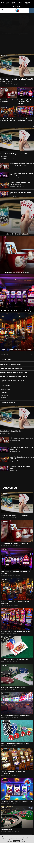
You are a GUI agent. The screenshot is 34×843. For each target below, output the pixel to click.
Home (2, 2)
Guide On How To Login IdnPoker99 (16, 70)
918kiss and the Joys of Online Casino (15, 707)
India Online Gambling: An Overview (14, 651)
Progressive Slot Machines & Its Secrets (24, 111)
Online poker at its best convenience (7, 92)
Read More (24, 841)
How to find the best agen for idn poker (15, 735)
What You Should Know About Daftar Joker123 (8, 111)
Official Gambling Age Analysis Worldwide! (13, 764)
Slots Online (7, 3)
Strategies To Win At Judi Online (13, 679)
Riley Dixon (5, 148)
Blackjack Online (27, 3)
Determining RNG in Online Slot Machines (17, 793)
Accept (17, 841)
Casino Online (20, 3)
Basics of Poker (6, 821)
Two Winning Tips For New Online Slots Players (24, 92)
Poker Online (13, 3)
